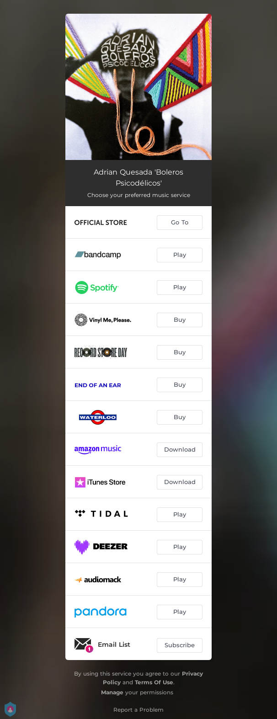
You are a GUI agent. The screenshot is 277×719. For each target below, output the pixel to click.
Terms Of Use (154, 682)
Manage (112, 692)
